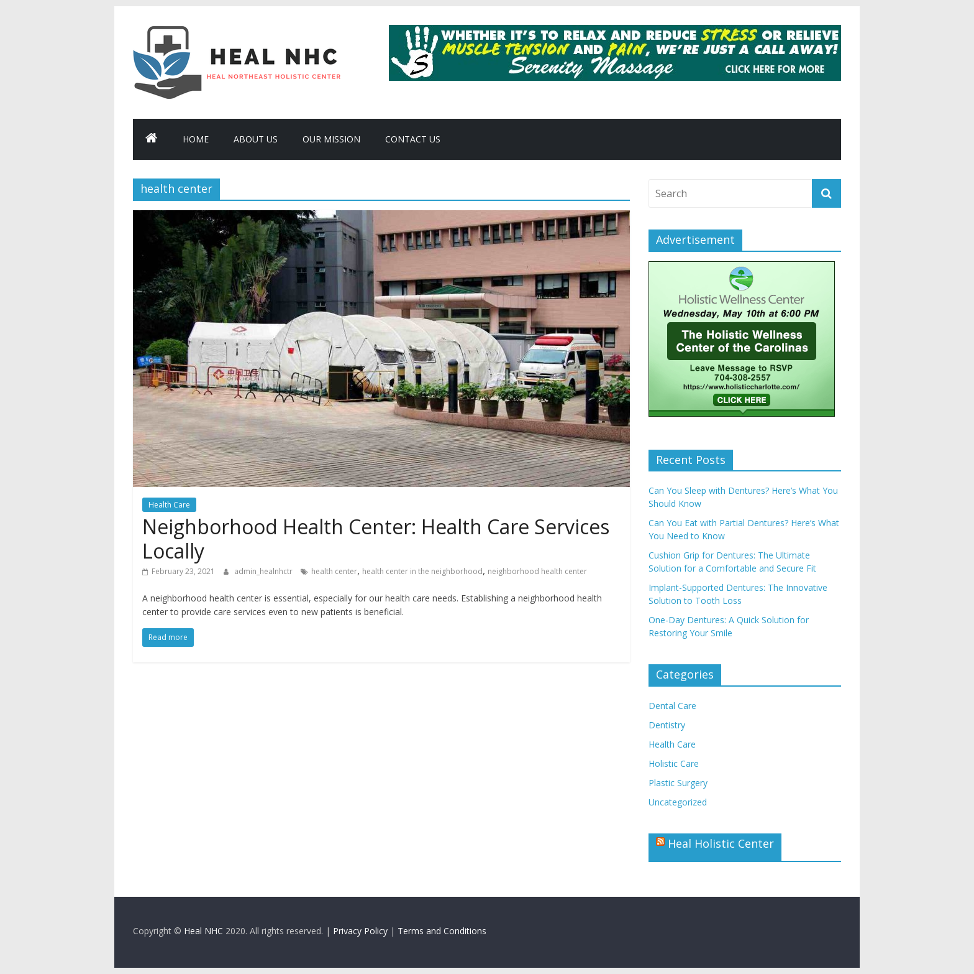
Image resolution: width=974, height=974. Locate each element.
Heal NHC (203, 931)
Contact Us (412, 139)
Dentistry (667, 725)
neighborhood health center (537, 571)
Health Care (169, 504)
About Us (256, 139)
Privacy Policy (360, 931)
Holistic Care (674, 763)
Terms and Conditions (442, 931)
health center (334, 571)
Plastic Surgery (678, 783)
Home (196, 139)
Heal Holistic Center (721, 843)
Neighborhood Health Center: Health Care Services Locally (375, 538)
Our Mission (331, 139)
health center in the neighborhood (422, 571)
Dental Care (672, 706)
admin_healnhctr (264, 571)
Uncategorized (678, 802)
